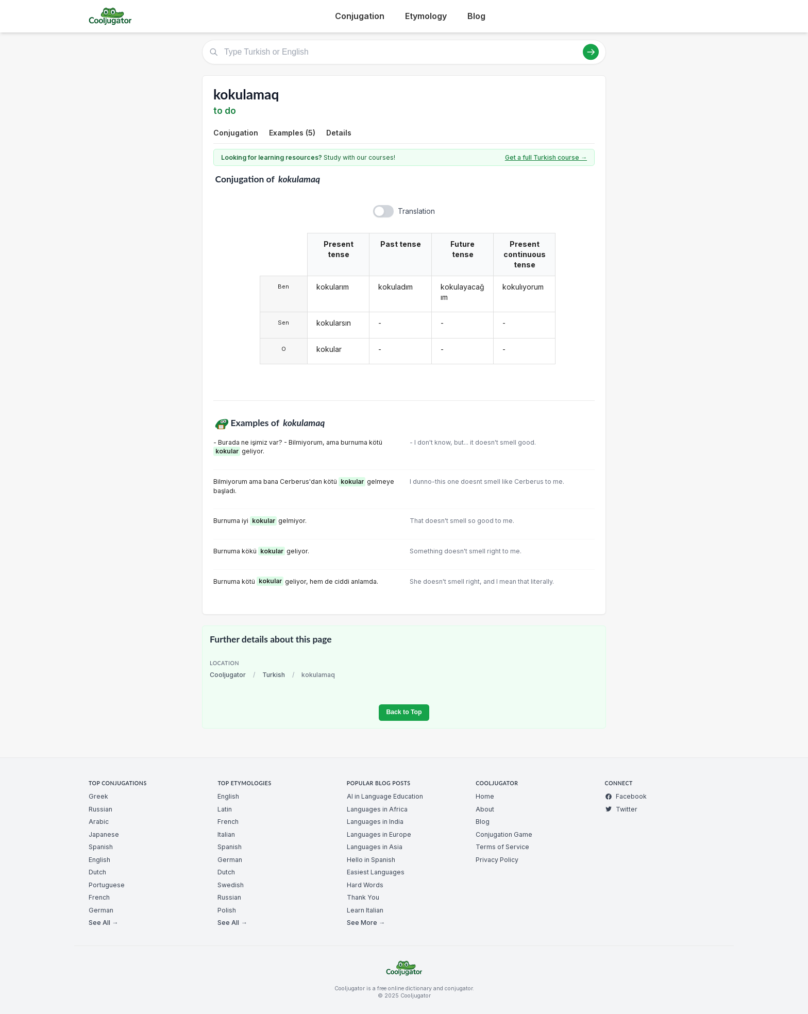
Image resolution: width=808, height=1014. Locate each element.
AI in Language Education (385, 796)
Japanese (104, 834)
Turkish (273, 675)
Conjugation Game (504, 834)
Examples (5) (292, 132)
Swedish (230, 885)
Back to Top (404, 712)
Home (485, 796)
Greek (98, 796)
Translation (416, 211)
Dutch (97, 872)
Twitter (621, 809)
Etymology (426, 16)
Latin (224, 809)
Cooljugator (228, 675)
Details (338, 132)
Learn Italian (365, 910)
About (485, 809)
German (101, 910)
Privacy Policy (497, 860)
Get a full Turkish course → (546, 157)
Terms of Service (502, 847)
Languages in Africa (377, 809)
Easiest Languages (376, 872)
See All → (103, 922)
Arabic (99, 821)
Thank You (363, 897)
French (99, 897)
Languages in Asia (374, 847)
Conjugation (359, 16)
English (99, 860)
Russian (100, 809)
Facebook (626, 796)
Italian (226, 834)
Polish (226, 910)
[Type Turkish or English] (404, 52)
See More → (366, 922)
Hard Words (365, 885)
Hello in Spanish (371, 860)
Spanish (101, 847)
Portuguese (107, 885)
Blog (476, 16)
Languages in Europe (379, 834)
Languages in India (375, 821)
